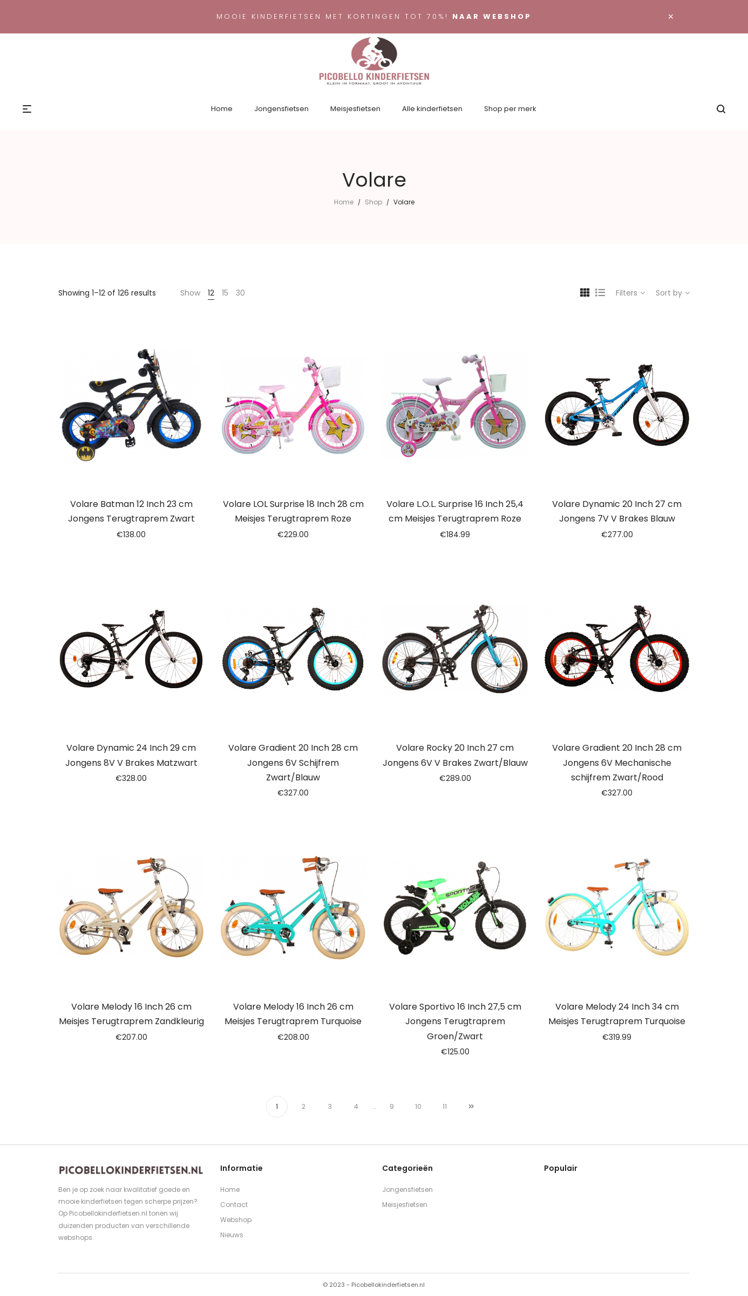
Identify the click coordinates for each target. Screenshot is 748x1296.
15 (225, 292)
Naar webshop (492, 16)
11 (445, 1106)
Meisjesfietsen (404, 1204)
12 (211, 292)
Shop (373, 202)
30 (240, 292)
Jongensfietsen (407, 1189)
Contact (234, 1204)
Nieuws (231, 1234)
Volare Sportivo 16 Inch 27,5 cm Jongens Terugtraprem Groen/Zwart (455, 1021)
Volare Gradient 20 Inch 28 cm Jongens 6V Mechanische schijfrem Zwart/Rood (617, 763)
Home (343, 202)
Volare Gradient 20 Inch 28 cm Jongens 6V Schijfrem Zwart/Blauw (293, 763)
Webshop (235, 1219)
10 (418, 1106)
